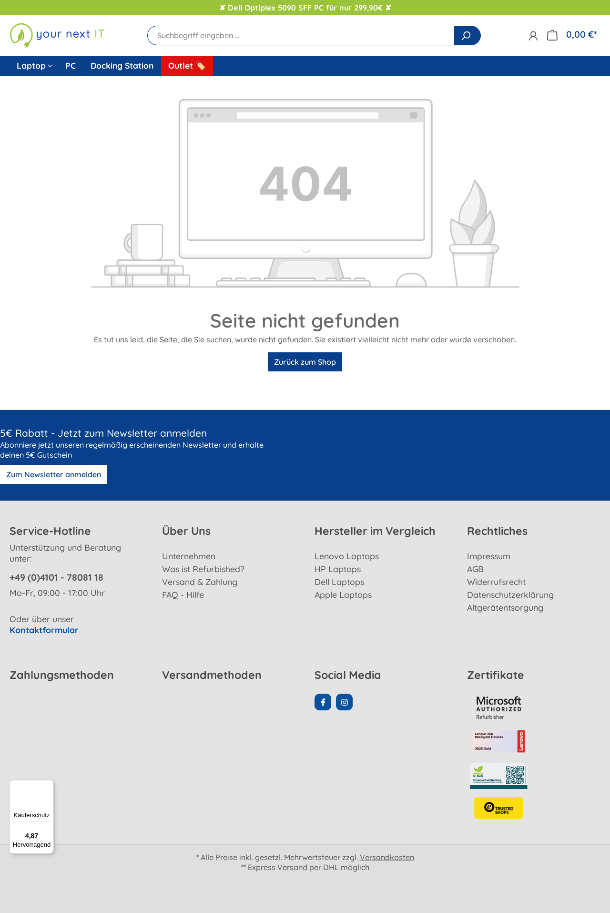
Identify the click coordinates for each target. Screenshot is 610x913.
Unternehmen (188, 556)
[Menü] (48, 785)
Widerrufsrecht (496, 581)
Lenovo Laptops (347, 556)
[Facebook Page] (323, 702)
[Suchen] (467, 35)
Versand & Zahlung (199, 581)
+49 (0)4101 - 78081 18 (56, 577)
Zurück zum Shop (305, 362)
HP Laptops (338, 569)
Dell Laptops (339, 581)
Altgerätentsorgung (505, 607)
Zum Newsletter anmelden (53, 474)
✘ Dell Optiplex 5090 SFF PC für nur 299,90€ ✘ (305, 7)
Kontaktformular (44, 630)
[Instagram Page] (344, 702)
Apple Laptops (343, 594)
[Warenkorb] (571, 34)
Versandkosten (387, 857)
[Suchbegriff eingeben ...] (301, 35)
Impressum (488, 556)
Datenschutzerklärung (510, 594)
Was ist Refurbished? (203, 569)
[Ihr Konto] (533, 35)
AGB (475, 569)
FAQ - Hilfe (183, 594)
